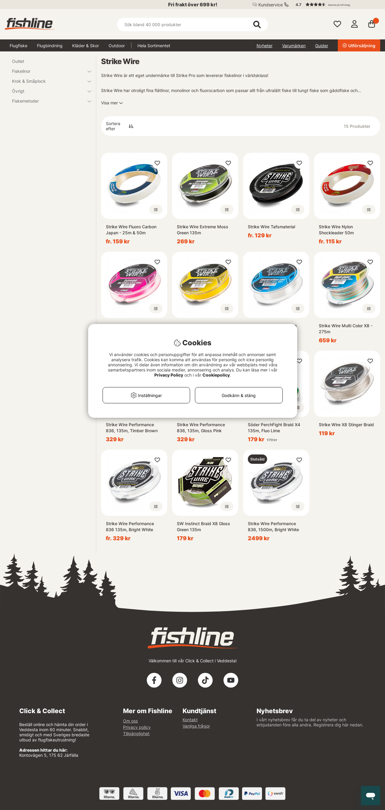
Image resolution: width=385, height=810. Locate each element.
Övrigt (48, 91)
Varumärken (294, 45)
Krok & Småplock (48, 81)
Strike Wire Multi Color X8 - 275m (345, 328)
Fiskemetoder (48, 100)
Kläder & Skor (85, 45)
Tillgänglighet (136, 733)
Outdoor (117, 45)
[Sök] (192, 24)
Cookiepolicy (216, 374)
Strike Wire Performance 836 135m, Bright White (130, 526)
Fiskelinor (48, 71)
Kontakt (190, 719)
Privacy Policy (168, 374)
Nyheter (265, 45)
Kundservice (270, 4)
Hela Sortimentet (153, 45)
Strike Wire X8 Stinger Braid (346, 424)
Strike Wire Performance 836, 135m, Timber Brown (132, 427)
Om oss (130, 720)
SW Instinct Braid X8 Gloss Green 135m (203, 526)
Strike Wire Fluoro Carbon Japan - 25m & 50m (131, 229)
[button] (335, 4)
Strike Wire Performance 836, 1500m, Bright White (273, 526)
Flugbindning (50, 45)
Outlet (18, 61)
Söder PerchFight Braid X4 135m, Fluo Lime (274, 427)
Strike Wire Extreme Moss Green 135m (202, 229)
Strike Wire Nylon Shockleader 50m (336, 229)
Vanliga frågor (196, 725)
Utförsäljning (359, 45)
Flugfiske (18, 45)
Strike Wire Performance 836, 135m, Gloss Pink (201, 427)
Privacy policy (137, 727)
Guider (321, 45)
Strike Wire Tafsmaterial (271, 226)
